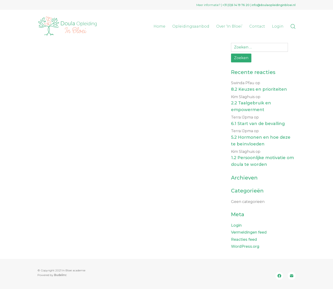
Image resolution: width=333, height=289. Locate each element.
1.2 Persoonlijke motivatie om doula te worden (262, 161)
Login (236, 225)
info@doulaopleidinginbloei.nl (274, 5)
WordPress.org (245, 246)
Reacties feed (244, 239)
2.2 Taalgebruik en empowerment (251, 106)
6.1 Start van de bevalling (258, 123)
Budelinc (60, 275)
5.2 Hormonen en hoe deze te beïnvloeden (260, 141)
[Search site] (293, 26)
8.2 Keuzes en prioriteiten (259, 89)
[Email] (292, 276)
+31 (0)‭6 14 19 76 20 (236, 5)
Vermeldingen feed (249, 232)
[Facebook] (279, 276)
